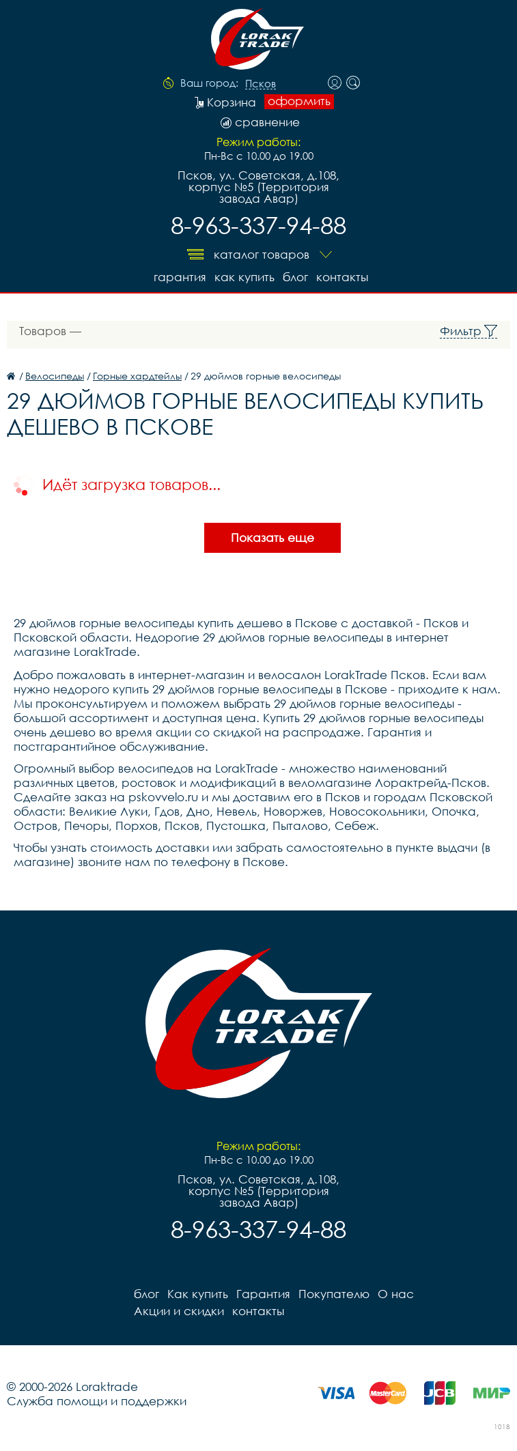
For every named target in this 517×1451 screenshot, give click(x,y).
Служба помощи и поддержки (96, 1401)
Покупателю (333, 1294)
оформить (299, 101)
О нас (396, 1294)
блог (295, 277)
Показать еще (272, 537)
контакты (342, 277)
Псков (260, 83)
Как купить (244, 277)
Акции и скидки (179, 1311)
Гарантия (180, 277)
